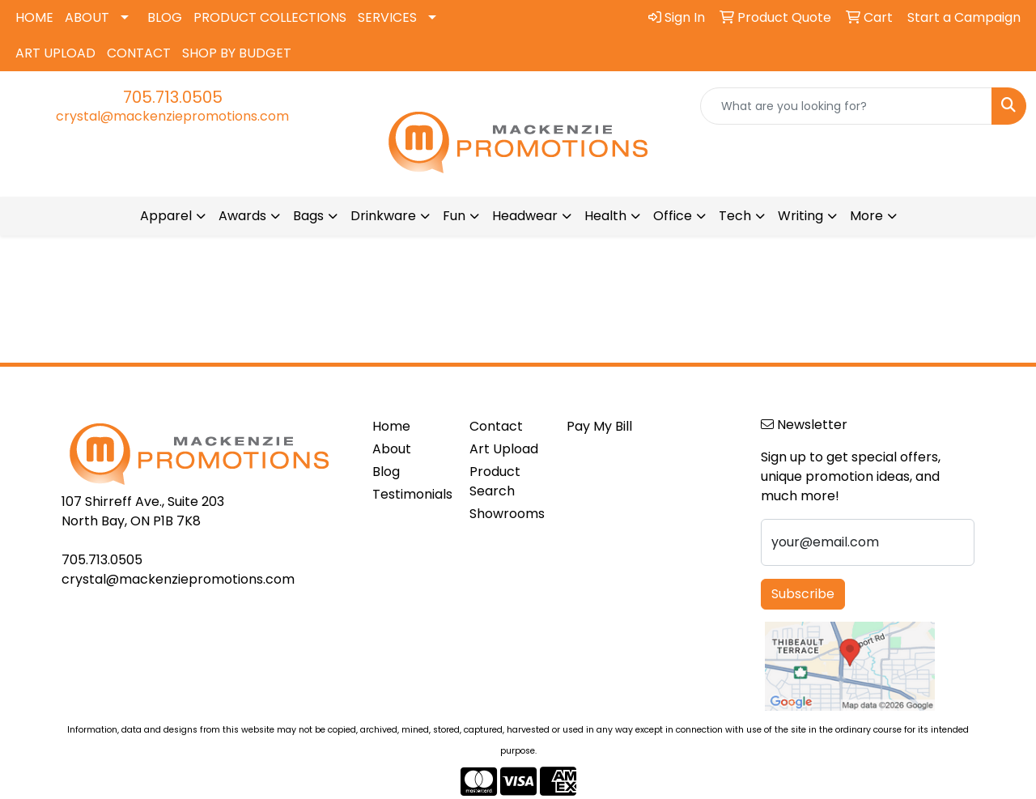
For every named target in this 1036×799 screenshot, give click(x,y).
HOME (34, 17)
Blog (386, 471)
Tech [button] (735, 215)
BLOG (164, 17)
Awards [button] (242, 215)
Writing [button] (800, 215)
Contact (496, 426)
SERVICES (387, 17)
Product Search (494, 481)
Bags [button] (308, 215)
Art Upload (503, 449)
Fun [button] (454, 215)
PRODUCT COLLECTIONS (269, 17)
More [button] (866, 215)
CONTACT (139, 53)
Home (391, 426)
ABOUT (87, 17)
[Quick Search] (846, 106)
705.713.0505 (173, 97)
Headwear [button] (525, 215)
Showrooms (507, 513)
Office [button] (672, 215)
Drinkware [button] (383, 215)
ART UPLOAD (55, 53)
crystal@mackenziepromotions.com (172, 116)
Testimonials (411, 494)
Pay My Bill (599, 426)
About (391, 449)
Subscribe (802, 593)
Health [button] (605, 215)
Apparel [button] (166, 215)
